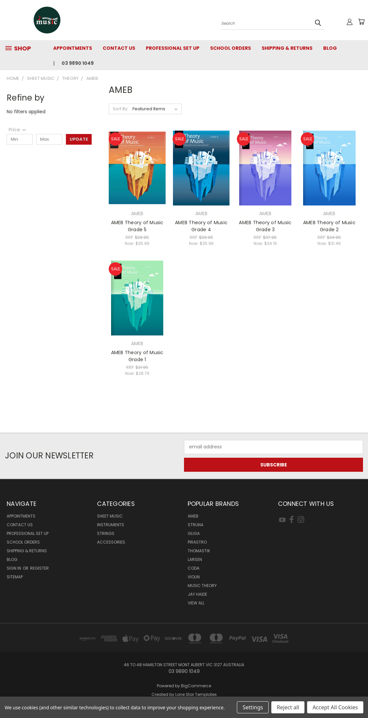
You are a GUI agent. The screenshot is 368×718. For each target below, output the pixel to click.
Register (39, 568)
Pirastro (197, 542)
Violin (194, 577)
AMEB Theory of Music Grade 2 (329, 226)
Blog (330, 48)
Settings (253, 707)
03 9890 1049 (78, 63)
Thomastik (199, 551)
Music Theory (202, 585)
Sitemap (15, 577)
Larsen (195, 559)
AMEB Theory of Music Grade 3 (265, 226)
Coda (193, 568)
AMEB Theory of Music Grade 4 (201, 226)
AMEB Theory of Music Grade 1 (137, 356)
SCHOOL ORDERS (230, 48)
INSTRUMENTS (110, 525)
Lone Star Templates (196, 694)
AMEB (193, 516)
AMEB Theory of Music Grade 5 (137, 226)
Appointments (72, 48)
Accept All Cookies (335, 707)
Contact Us (119, 48)
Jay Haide (197, 594)
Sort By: (120, 109)
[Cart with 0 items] (361, 21)
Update (79, 139)
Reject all (288, 707)
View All (196, 603)
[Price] (18, 129)
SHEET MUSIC (110, 516)
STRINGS (105, 533)
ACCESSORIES (111, 542)
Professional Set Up (172, 48)
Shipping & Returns (287, 48)
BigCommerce (196, 686)
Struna (195, 525)
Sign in (14, 568)
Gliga (194, 533)
